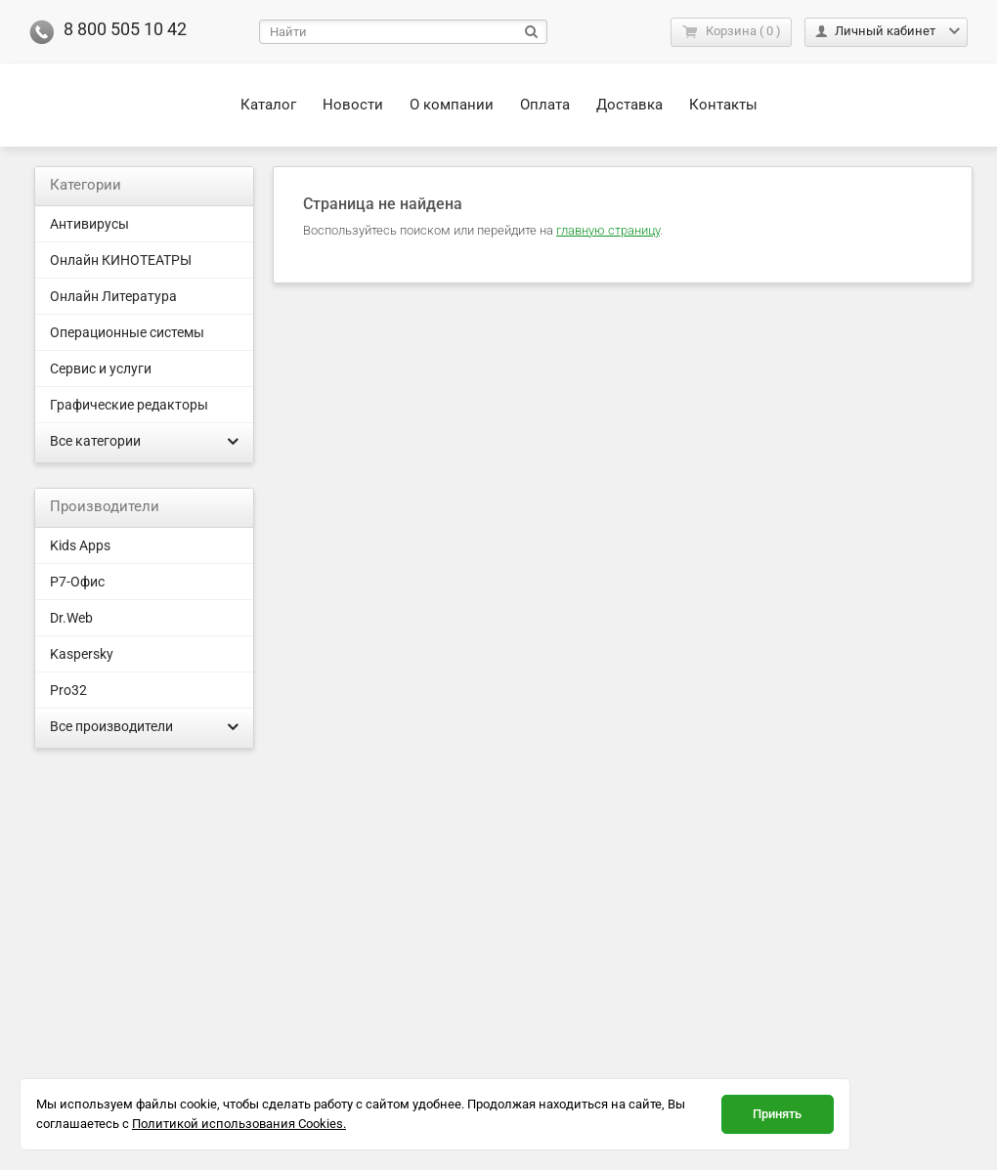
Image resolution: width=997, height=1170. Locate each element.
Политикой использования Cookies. (239, 1123)
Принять (777, 1113)
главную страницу (608, 230)
